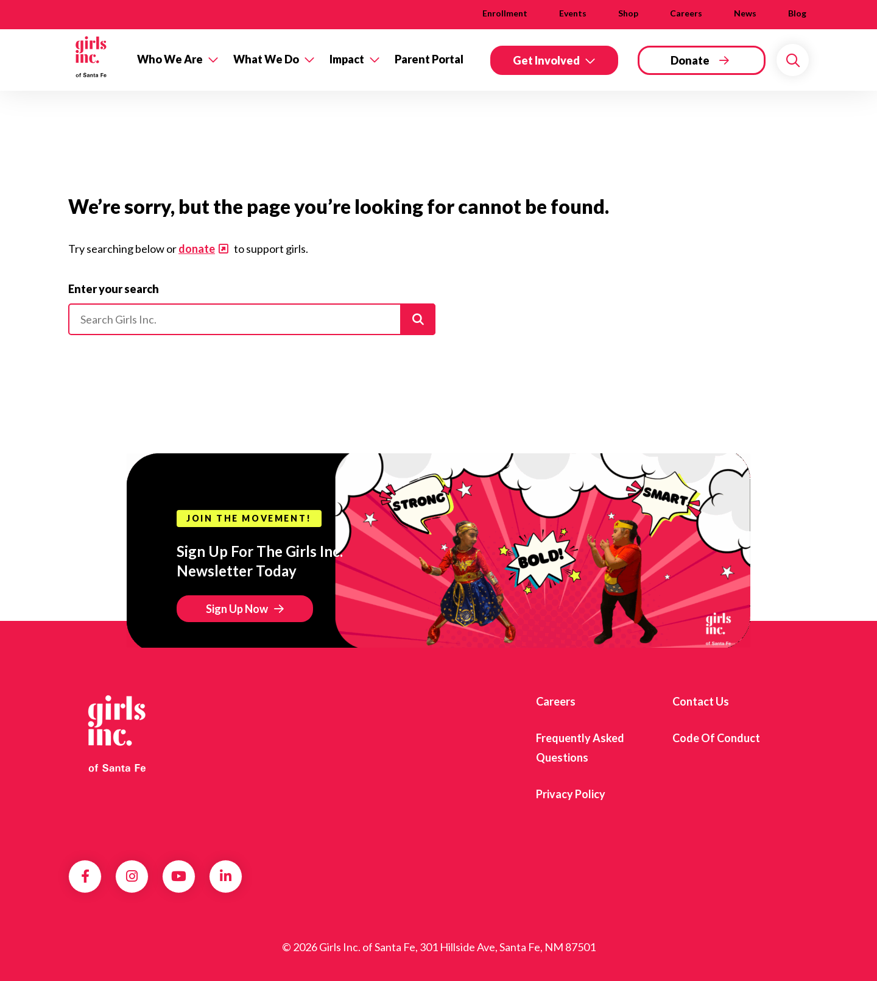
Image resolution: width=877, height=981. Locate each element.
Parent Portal (429, 59)
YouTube (178, 876)
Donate (690, 60)
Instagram (131, 876)
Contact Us (700, 701)
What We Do (266, 59)
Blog (797, 13)
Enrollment (504, 13)
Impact (346, 59)
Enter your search (113, 289)
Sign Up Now (237, 608)
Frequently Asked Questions (580, 747)
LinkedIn (225, 876)
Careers (686, 13)
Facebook (85, 876)
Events (572, 13)
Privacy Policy (570, 794)
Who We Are (170, 59)
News (745, 13)
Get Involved (546, 60)
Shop (628, 13)
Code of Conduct (716, 738)
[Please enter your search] (251, 319)
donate (196, 248)
